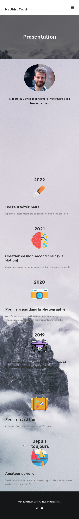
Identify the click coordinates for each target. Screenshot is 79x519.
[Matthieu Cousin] (17, 7)
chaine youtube (45, 366)
